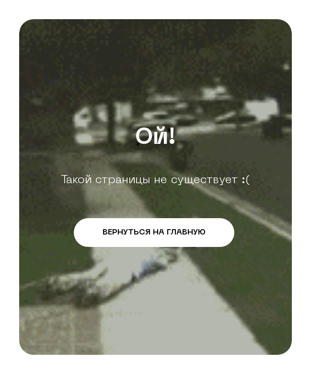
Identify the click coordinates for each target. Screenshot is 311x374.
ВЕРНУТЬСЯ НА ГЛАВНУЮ (154, 232)
